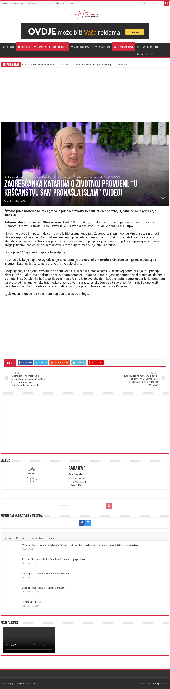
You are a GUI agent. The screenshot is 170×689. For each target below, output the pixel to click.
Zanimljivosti (145, 54)
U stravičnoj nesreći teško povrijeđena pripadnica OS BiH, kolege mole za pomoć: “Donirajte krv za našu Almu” (29, 379)
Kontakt (72, 3)
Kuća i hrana (102, 46)
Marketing (60, 3)
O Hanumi (33, 3)
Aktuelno (24, 46)
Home (9, 177)
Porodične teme (123, 46)
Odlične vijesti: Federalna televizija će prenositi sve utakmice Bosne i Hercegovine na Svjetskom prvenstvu (75, 64)
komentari (37, 537)
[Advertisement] (85, 93)
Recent (8, 537)
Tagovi (50, 537)
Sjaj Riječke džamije (32, 602)
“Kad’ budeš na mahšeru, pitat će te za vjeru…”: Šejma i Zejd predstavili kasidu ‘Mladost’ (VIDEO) (141, 379)
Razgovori (60, 46)
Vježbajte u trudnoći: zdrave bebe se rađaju (45, 573)
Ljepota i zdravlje (81, 46)
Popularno (21, 537)
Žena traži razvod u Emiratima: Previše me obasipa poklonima (54, 559)
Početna (8, 46)
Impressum (46, 3)
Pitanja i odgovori (147, 46)
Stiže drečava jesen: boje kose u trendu (43, 587)
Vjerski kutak (42, 46)
